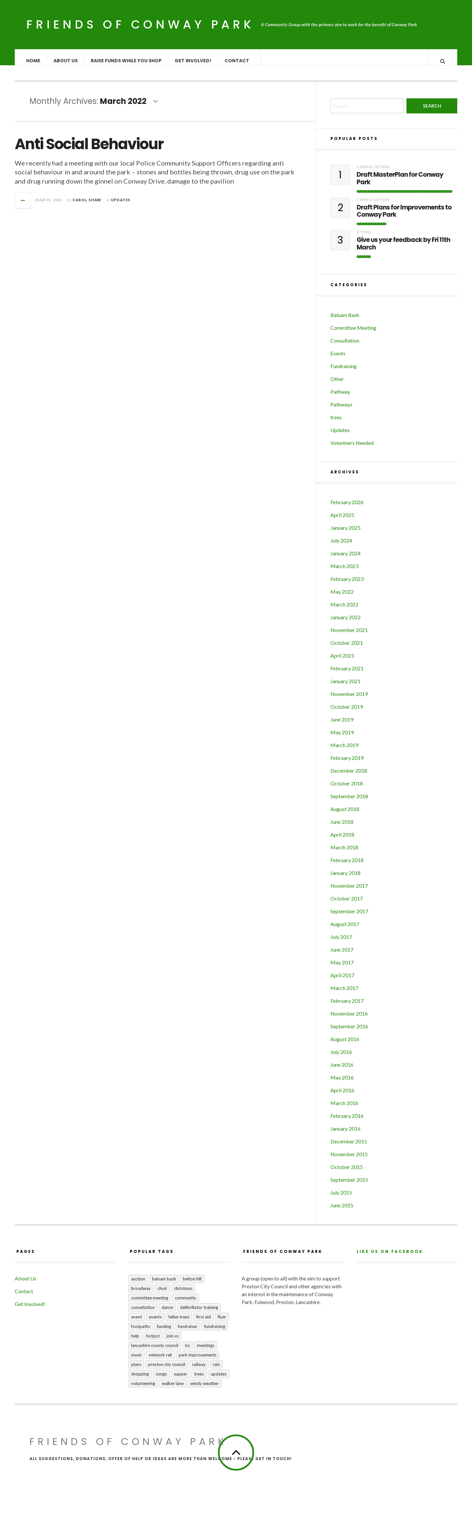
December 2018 (348, 777)
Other (364, 238)
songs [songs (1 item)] (161, 1380)
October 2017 (346, 905)
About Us (66, 60)
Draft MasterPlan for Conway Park (400, 185)
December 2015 (348, 1148)
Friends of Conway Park (140, 24)
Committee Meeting (353, 334)
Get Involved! (193, 60)
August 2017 (344, 930)
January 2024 (345, 560)
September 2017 (349, 918)
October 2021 (346, 649)
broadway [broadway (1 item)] (141, 1294)
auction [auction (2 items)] (138, 1285)
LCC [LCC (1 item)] (187, 1352)
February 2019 (347, 764)
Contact (237, 60)
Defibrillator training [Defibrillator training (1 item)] (199, 1313)
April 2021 (342, 662)
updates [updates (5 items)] (218, 1380)
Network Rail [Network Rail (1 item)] (160, 1361)
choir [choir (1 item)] (162, 1294)
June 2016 (341, 1071)
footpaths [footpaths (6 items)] (140, 1333)
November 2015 (349, 1161)
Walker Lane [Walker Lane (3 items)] (173, 1390)
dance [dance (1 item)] (167, 1313)
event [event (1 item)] (136, 1323)
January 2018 (345, 879)
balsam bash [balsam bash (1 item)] (164, 1285)
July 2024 (341, 547)
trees (336, 424)
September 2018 (349, 803)
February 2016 (347, 1122)
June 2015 (341, 1212)
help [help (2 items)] (135, 1342)
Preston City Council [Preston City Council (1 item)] (166, 1371)
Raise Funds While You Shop (126, 60)
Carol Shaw (86, 206)
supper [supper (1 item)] (180, 1380)
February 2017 (347, 1007)
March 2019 (344, 751)
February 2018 (347, 866)
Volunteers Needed (352, 449)
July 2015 (341, 1199)
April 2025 (342, 521)
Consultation (373, 173)
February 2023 (347, 585)
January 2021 (345, 687)
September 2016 (349, 1033)
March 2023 (344, 572)
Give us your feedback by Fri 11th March (403, 250)
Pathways (341, 411)
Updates (120, 206)
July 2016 (341, 1058)
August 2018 (344, 815)
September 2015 (349, 1186)
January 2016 (345, 1135)
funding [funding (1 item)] (164, 1333)
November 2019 (349, 700)
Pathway (340, 398)
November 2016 (349, 1020)
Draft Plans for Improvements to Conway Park (404, 218)
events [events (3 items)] (155, 1323)
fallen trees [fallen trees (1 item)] (178, 1323)
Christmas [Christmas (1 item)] (183, 1294)
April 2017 (342, 982)
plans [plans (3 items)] (136, 1371)
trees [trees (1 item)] (199, 1380)
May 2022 (342, 598)
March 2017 (344, 994)
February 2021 (347, 675)
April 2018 (342, 841)
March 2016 (344, 1109)
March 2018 (344, 854)
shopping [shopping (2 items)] (140, 1380)
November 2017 (349, 892)
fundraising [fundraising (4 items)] (214, 1333)
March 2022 (344, 611)
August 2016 (344, 1045)
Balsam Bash (344, 321)
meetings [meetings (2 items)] (205, 1352)
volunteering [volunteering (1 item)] (143, 1390)
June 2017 (341, 956)
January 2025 (345, 534)
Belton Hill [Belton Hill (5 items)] (192, 1285)
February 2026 (347, 508)
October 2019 (346, 713)
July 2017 (341, 943)
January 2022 (345, 624)
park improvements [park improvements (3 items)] (197, 1361)
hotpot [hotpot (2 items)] (153, 1342)
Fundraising (343, 372)
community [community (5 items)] (185, 1304)
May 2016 (342, 1084)
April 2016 (342, 1097)
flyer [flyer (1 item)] (222, 1323)
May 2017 (342, 969)
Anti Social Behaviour (89, 150)
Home (34, 60)
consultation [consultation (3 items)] (143, 1313)
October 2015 (346, 1173)
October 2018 (346, 790)
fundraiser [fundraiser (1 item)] (187, 1333)
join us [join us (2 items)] (173, 1342)
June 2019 (341, 726)
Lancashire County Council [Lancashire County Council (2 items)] (154, 1352)
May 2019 (342, 739)
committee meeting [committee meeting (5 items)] (149, 1304)
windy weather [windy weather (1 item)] (204, 1390)
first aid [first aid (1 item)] (203, 1323)
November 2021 (349, 636)
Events (337, 360)
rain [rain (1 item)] (216, 1371)
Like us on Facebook (390, 1258)
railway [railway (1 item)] (199, 1371)
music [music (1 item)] (136, 1361)
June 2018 (341, 828)
